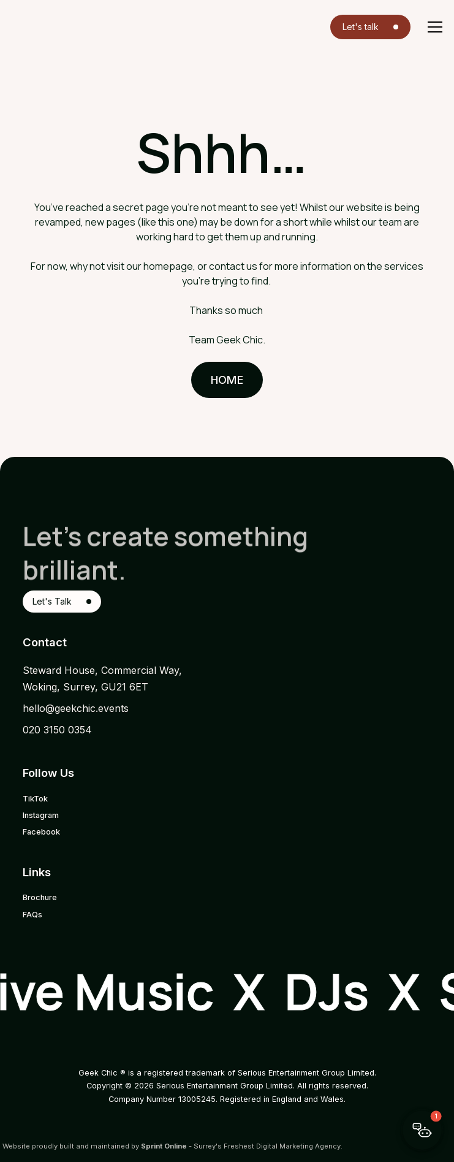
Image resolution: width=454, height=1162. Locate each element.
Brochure (40, 897)
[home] (36, 25)
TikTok (35, 798)
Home (227, 379)
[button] (432, 27)
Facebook (41, 831)
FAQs (32, 914)
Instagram (41, 815)
